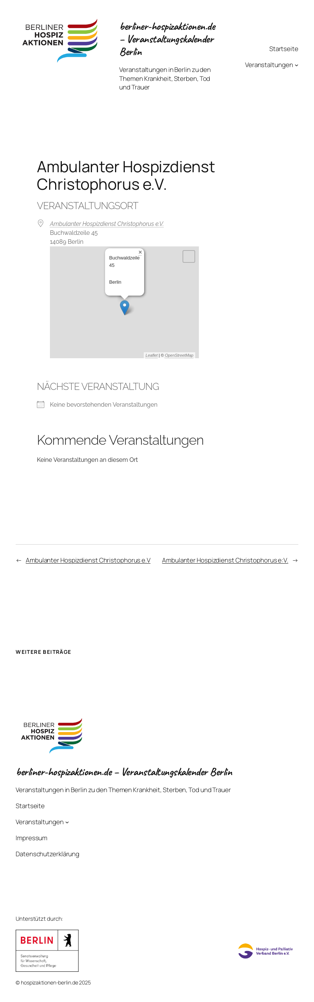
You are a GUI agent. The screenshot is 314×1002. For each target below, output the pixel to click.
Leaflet (152, 355)
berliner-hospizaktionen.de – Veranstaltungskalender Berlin (167, 39)
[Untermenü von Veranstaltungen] (296, 65)
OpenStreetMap (179, 355)
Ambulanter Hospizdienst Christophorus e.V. (107, 223)
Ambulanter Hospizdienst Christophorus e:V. (225, 560)
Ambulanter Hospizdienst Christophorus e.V (88, 560)
